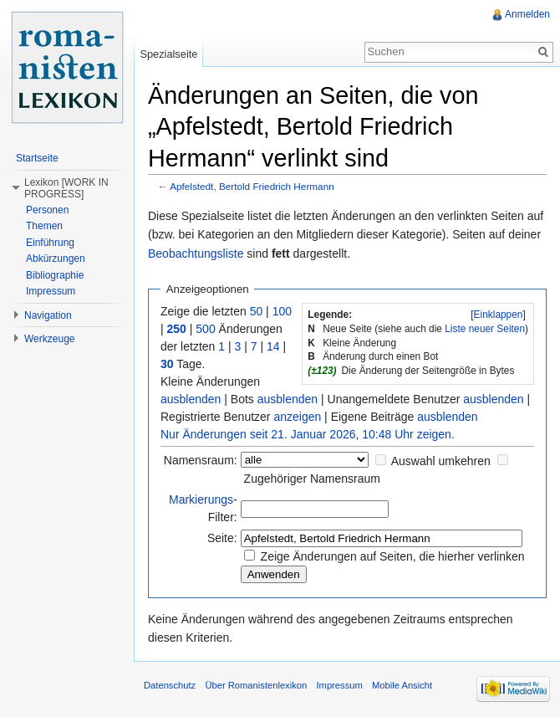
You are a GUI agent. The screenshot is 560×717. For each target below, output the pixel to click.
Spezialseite (168, 54)
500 (205, 328)
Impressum (50, 291)
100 (282, 311)
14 (273, 346)
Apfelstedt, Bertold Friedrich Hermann (252, 186)
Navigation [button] (48, 315)
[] (498, 314)
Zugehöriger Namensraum (312, 478)
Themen (44, 226)
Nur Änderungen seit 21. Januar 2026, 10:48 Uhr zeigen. (307, 434)
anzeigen (297, 416)
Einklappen (498, 314)
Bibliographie (55, 275)
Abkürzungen (55, 258)
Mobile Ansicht (402, 685)
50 (256, 311)
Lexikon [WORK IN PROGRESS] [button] (66, 188)
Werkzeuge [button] (49, 339)
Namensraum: (200, 460)
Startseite (37, 158)
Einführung (50, 242)
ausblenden (190, 399)
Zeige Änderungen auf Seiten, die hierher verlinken (393, 556)
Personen (47, 210)
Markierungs (201, 499)
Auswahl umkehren (441, 461)
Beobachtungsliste (195, 253)
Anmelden (527, 14)
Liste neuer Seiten (485, 329)
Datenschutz (170, 685)
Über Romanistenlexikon (256, 685)
